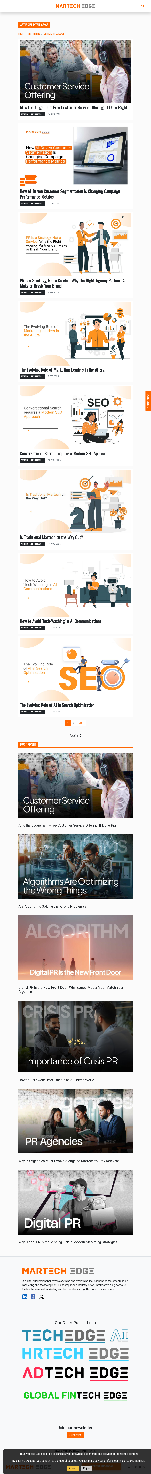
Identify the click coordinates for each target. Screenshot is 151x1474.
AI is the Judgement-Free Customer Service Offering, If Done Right (73, 107)
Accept (73, 1468)
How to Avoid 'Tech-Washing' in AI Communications (60, 621)
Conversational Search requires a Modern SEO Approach (64, 453)
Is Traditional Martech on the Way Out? (51, 537)
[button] (8, 6)
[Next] (81, 723)
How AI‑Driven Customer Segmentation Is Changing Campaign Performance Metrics (70, 194)
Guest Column (33, 34)
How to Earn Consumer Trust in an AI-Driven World (56, 1080)
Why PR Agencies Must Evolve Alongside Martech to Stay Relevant (68, 1161)
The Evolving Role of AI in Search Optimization (57, 705)
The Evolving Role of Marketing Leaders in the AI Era (62, 369)
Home (20, 34)
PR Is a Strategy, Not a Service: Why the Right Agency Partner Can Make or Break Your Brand (73, 283)
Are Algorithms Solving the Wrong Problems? (52, 906)
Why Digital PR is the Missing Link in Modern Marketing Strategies (67, 1242)
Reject (87, 1468)
